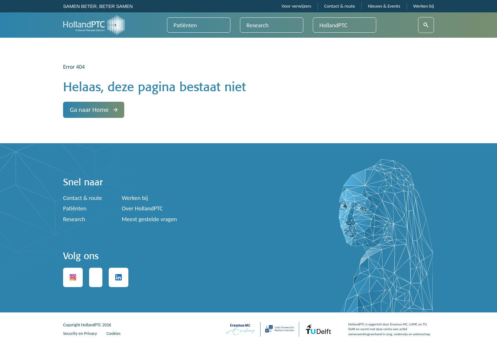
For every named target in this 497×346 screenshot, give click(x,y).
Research (258, 25)
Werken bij (423, 6)
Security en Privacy (80, 333)
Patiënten (185, 25)
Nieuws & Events (384, 6)
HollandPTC (333, 25)
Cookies (113, 333)
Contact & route (339, 6)
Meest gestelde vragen (149, 219)
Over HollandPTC (142, 208)
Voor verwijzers (296, 6)
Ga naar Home (94, 110)
